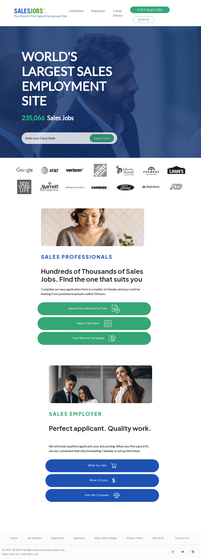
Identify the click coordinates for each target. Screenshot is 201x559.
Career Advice (117, 13)
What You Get (102, 465)
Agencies (79, 538)
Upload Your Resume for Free (94, 309)
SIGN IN (143, 19)
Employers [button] (98, 11)
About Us (158, 538)
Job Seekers (34, 538)
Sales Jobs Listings (105, 538)
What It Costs (102, 480)
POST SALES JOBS (149, 10)
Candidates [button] (76, 11)
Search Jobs (102, 138)
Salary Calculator (94, 323)
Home (14, 538)
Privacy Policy (134, 538)
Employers (57, 538)
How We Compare (102, 495)
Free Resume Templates (94, 338)
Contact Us (182, 538)
